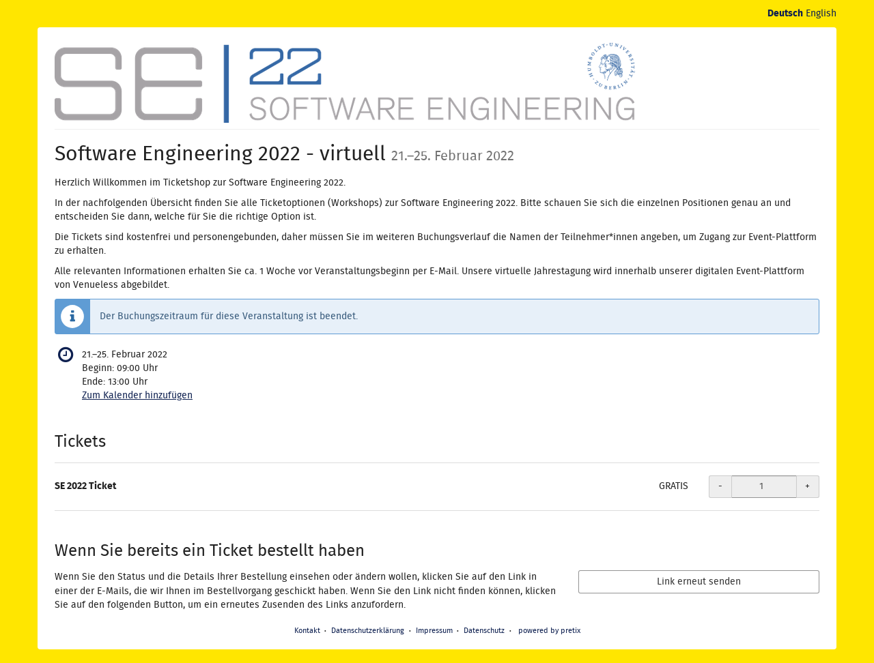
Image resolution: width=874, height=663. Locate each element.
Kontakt (307, 630)
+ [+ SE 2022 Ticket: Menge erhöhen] (807, 486)
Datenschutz (484, 630)
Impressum (434, 630)
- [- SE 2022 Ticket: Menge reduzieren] (720, 486)
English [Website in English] (821, 13)
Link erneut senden (699, 582)
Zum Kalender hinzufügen (137, 395)
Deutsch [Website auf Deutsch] (785, 13)
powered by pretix (549, 630)
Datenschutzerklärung (367, 630)
